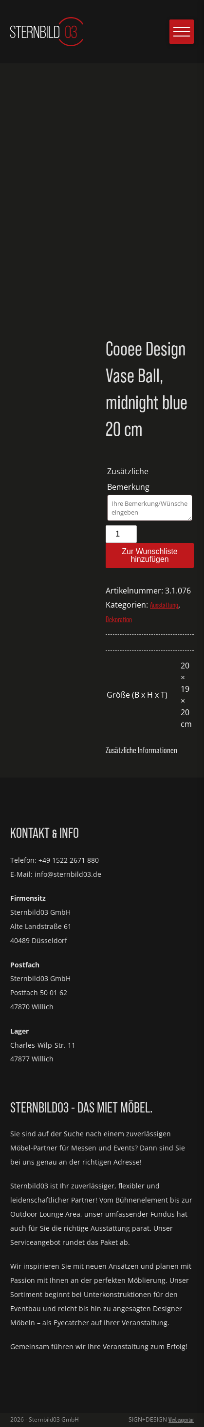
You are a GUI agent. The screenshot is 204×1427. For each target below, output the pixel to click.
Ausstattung (164, 605)
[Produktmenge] (121, 534)
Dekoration (119, 619)
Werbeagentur (181, 1419)
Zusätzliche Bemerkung (129, 479)
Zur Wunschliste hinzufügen (149, 555)
